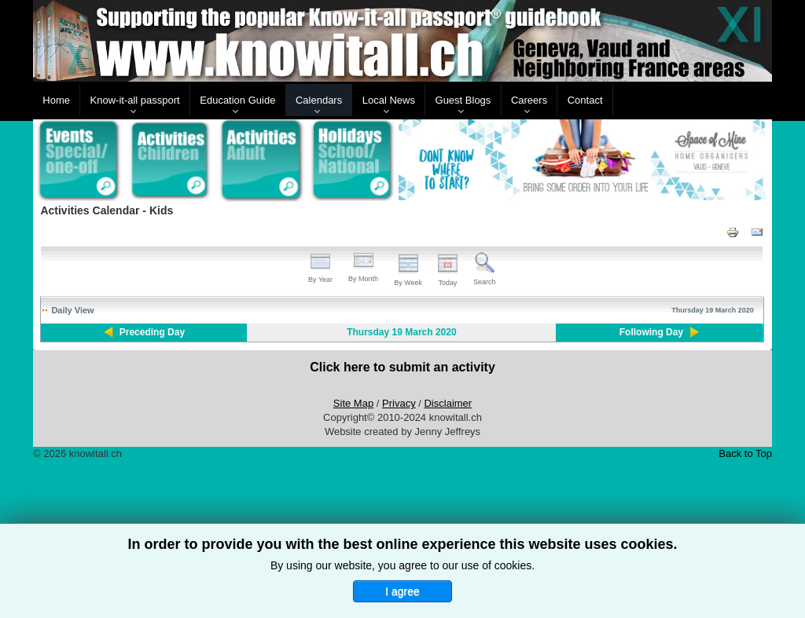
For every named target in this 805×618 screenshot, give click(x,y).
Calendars (319, 100)
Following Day (651, 332)
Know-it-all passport (135, 100)
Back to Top (745, 453)
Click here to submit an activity (402, 367)
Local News (388, 100)
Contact (585, 100)
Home (56, 100)
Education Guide (237, 100)
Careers (529, 100)
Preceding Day (152, 332)
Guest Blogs (463, 100)
